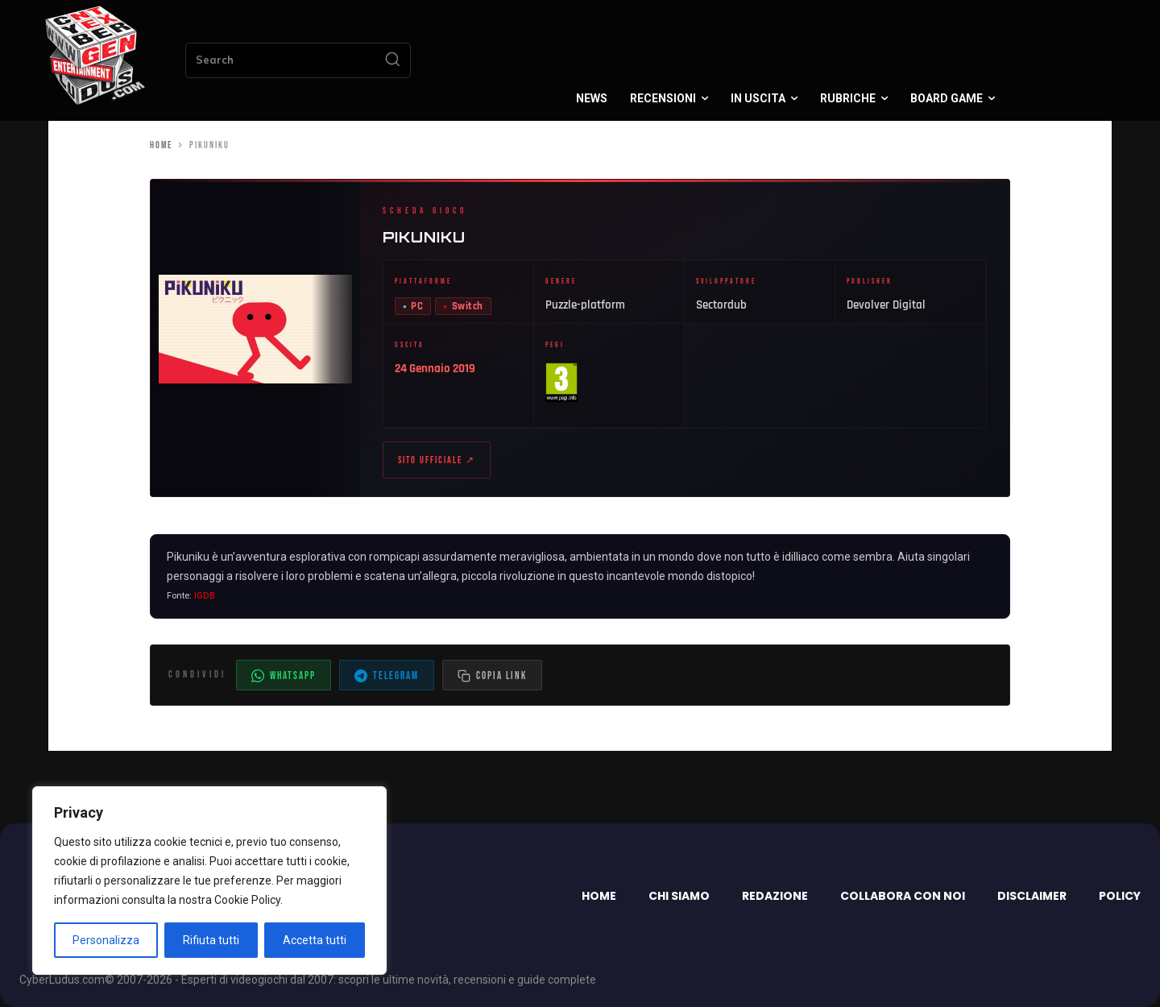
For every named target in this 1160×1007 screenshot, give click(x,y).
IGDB (204, 596)
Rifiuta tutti (211, 940)
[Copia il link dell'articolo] (492, 675)
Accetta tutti (314, 940)
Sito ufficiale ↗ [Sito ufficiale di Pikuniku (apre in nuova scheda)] (436, 460)
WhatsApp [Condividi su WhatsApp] (283, 675)
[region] (209, 880)
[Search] (392, 60)
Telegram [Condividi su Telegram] (386, 675)
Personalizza (105, 940)
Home (161, 145)
